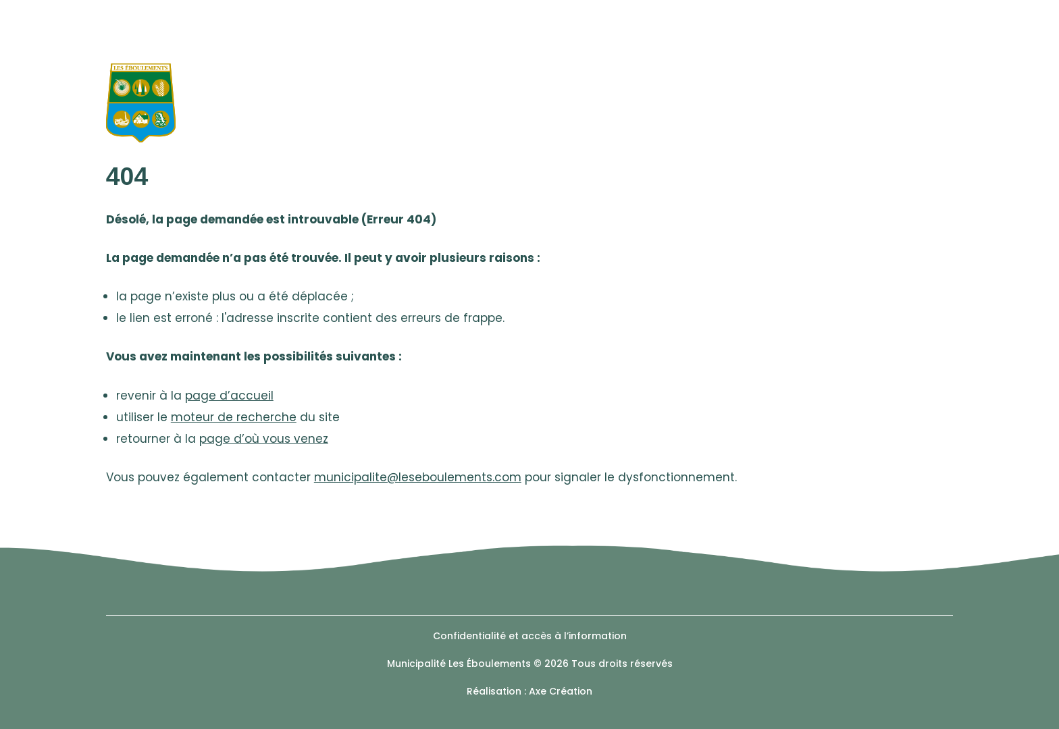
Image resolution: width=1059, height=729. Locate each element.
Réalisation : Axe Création (529, 691)
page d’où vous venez (263, 439)
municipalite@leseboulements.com (417, 477)
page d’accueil (229, 395)
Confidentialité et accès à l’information (530, 636)
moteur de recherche (233, 417)
